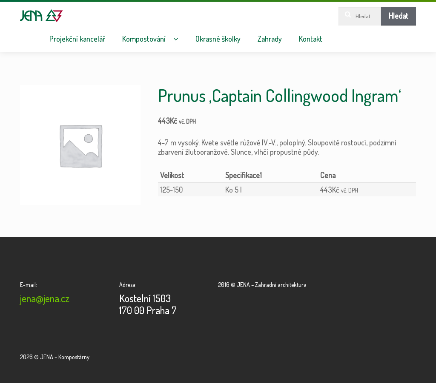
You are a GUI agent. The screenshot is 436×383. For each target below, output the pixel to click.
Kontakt (310, 38)
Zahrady (270, 38)
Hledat (398, 15)
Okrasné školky (218, 38)
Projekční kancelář (77, 38)
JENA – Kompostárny (41, 15)
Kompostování (144, 38)
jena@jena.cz (44, 298)
